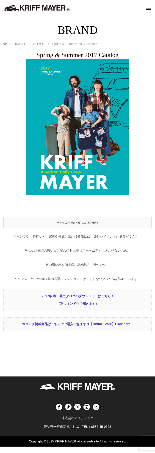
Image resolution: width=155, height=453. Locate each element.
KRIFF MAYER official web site (77, 448)
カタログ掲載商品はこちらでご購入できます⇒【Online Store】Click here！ (77, 330)
